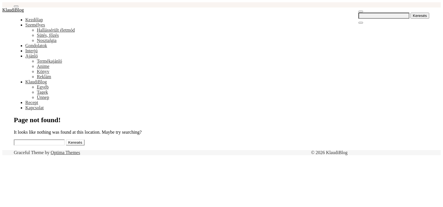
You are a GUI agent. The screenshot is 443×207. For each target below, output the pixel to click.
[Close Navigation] (360, 23)
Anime (43, 66)
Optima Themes (65, 152)
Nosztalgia (46, 40)
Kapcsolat (34, 107)
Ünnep (43, 97)
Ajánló (31, 55)
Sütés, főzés (48, 35)
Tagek (42, 92)
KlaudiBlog (13, 9)
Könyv (43, 71)
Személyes (35, 24)
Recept (31, 102)
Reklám (44, 76)
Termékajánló (49, 61)
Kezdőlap (34, 19)
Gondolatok (36, 45)
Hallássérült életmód (56, 30)
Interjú (31, 50)
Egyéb (43, 87)
